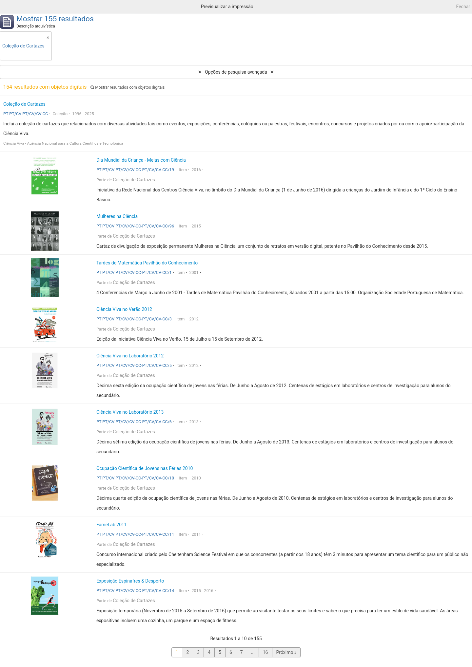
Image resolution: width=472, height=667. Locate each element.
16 (265, 652)
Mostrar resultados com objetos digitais (127, 87)
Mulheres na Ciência (117, 216)
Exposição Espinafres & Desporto (130, 581)
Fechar (463, 6)
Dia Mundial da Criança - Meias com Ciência (141, 160)
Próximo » (286, 652)
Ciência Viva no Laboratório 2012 (130, 355)
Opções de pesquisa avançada (236, 72)
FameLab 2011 (111, 524)
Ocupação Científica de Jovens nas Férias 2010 (144, 468)
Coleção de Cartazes (24, 104)
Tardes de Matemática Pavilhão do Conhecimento (147, 262)
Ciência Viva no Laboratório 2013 (130, 412)
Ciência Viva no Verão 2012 (124, 309)
